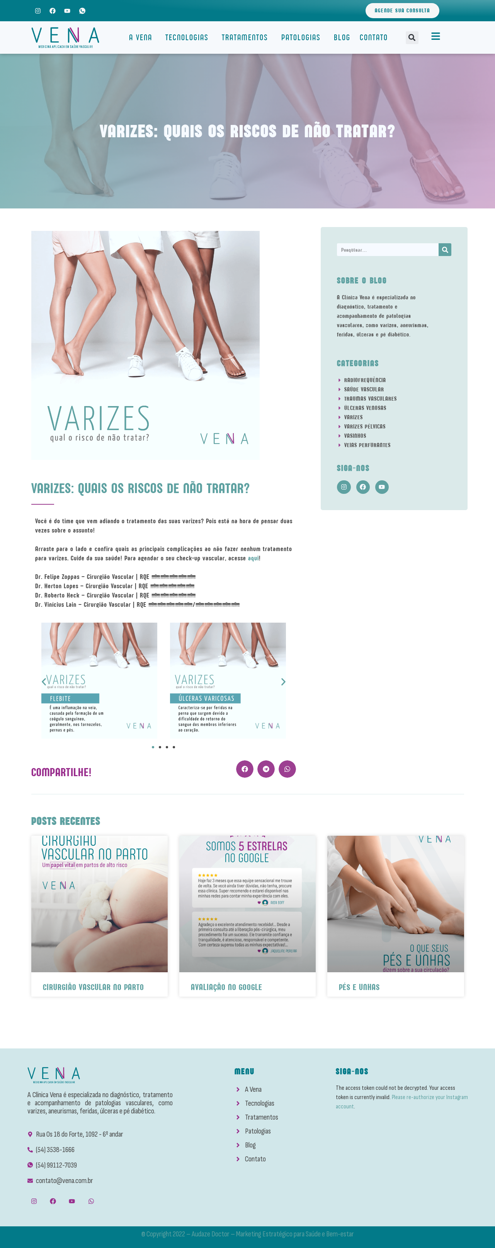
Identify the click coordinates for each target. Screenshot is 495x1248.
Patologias (303, 37)
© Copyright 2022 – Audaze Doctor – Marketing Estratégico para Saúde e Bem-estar (247, 1234)
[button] (412, 37)
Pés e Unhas (359, 987)
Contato (374, 37)
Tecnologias (189, 37)
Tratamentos (247, 37)
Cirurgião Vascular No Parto (93, 987)
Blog (342, 37)
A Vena (142, 37)
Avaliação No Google (226, 987)
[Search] (445, 249)
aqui (253, 558)
